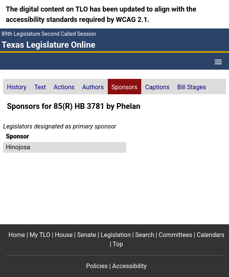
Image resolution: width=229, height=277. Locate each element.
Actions (63, 87)
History (17, 87)
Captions (157, 87)
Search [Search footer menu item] (144, 235)
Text (40, 87)
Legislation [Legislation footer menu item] (116, 235)
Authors (93, 87)
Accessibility (129, 266)
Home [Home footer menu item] (16, 235)
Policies (97, 266)
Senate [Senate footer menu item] (86, 235)
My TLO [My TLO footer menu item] (40, 235)
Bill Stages (191, 87)
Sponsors (125, 87)
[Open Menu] (218, 62)
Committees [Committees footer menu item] (175, 235)
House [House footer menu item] (64, 235)
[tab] (16, 86)
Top (118, 244)
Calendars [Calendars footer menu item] (210, 235)
